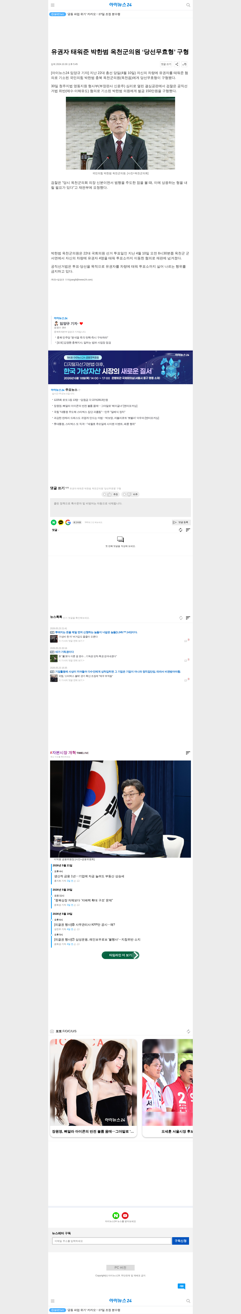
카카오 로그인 (61, 522)
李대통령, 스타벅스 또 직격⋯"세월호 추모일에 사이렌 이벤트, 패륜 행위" (95, 423)
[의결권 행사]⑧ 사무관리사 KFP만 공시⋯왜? (84, 924)
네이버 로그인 (53, 522)
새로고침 (79, 390)
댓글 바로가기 (181, 1286)
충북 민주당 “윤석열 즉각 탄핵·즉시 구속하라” (82, 337)
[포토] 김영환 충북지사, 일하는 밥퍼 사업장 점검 (84, 342)
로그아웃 (77, 522)
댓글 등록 (183, 522)
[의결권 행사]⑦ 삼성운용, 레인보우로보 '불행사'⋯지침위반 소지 (97, 939)
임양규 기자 (68, 323)
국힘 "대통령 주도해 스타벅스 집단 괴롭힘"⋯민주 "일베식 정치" (89, 411)
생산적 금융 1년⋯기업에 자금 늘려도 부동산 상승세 (89, 876)
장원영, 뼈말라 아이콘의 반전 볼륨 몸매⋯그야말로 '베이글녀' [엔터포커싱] (95, 405)
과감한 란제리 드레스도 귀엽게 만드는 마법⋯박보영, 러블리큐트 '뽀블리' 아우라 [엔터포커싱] (106, 417)
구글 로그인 (68, 522)
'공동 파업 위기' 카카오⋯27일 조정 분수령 (93, 14)
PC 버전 (120, 1267)
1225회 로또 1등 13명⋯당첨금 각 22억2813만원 (81, 399)
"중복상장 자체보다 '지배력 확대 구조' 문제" (83, 900)
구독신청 (181, 1240)
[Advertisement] (120, 33)
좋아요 (81, 323)
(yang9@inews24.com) (81, 279)
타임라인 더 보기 (120, 955)
